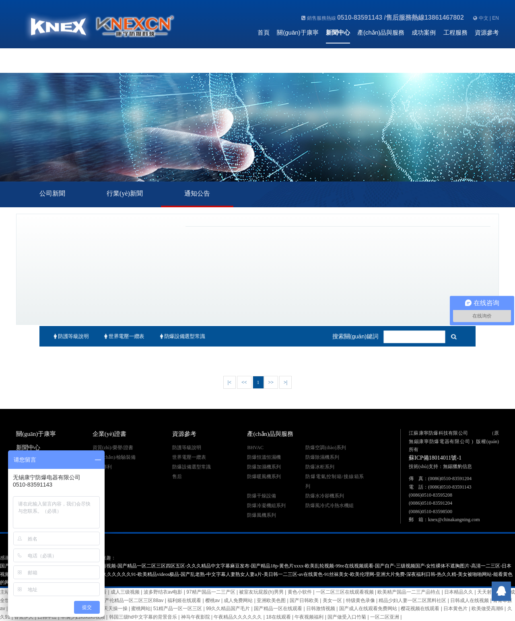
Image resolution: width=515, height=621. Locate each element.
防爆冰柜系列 (319, 467)
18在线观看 (279, 617)
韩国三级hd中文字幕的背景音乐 (144, 617)
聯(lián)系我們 (276, 55)
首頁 (264, 32)
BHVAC (255, 447)
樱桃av (213, 600)
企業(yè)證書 (109, 434)
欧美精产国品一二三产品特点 (409, 592)
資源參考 (487, 32)
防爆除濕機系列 (322, 457)
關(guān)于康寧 (297, 32)
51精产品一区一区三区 (178, 608)
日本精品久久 (459, 592)
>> (271, 382)
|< (229, 382)
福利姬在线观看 (184, 600)
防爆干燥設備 (261, 496)
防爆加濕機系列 (264, 467)
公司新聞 (52, 193)
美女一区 (333, 600)
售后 (177, 476)
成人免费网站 (239, 600)
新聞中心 (338, 32)
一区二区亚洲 (385, 617)
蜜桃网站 (140, 608)
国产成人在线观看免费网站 (368, 608)
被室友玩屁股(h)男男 (262, 592)
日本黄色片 (456, 608)
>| (285, 382)
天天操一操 (116, 608)
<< (244, 382)
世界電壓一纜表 (118, 336)
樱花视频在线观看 (421, 608)
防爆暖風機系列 (264, 476)
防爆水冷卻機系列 (324, 496)
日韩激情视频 (321, 608)
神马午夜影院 (196, 617)
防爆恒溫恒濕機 (264, 457)
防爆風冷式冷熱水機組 (329, 505)
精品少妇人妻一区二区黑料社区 (413, 600)
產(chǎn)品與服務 (380, 32)
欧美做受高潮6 (488, 608)
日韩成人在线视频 (470, 600)
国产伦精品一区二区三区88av (132, 600)
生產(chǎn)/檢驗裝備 (114, 457)
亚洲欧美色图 (272, 600)
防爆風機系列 (261, 515)
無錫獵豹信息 (457, 466)
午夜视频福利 (310, 617)
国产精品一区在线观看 (278, 608)
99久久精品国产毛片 (228, 608)
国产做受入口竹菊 (347, 617)
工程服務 (455, 32)
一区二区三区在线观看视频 (345, 592)
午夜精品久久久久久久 (238, 617)
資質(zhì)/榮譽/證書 (113, 447)
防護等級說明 (62, 336)
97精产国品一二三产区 (211, 592)
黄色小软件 (300, 592)
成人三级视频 (126, 592)
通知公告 (197, 193)
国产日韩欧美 (305, 600)
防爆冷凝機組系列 (266, 505)
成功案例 (424, 32)
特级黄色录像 (361, 600)
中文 (483, 18)
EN (495, 18)
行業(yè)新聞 (125, 193)
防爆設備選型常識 (179, 336)
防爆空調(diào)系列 (325, 447)
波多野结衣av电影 (164, 592)
